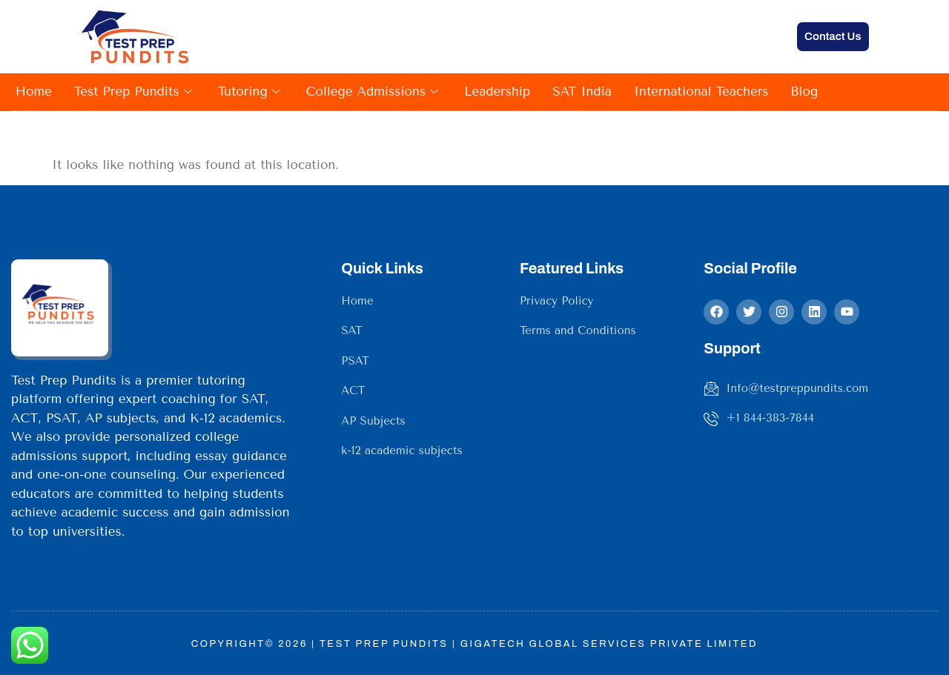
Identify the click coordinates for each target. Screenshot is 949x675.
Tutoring (251, 91)
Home (34, 91)
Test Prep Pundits (135, 91)
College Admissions (374, 91)
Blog (804, 91)
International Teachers (701, 91)
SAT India (582, 91)
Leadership (497, 91)
